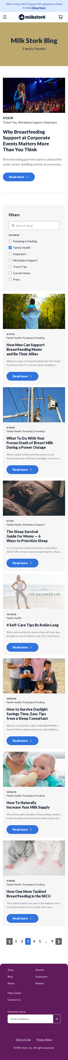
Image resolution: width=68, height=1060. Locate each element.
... (46, 941)
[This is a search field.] (34, 225)
